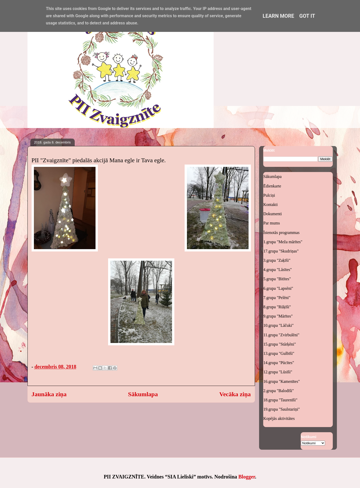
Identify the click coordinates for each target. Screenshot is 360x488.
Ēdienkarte (272, 186)
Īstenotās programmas (281, 232)
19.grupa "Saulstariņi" (281, 409)
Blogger (246, 477)
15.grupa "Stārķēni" (279, 344)
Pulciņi (269, 195)
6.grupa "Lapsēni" (278, 288)
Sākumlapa (143, 394)
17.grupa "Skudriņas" (281, 251)
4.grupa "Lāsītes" (277, 269)
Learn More (278, 16)
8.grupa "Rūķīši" (277, 307)
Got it (307, 16)
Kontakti (270, 204)
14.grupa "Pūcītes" (278, 362)
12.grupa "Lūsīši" (277, 372)
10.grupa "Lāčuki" (278, 325)
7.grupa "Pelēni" (276, 297)
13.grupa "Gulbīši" (279, 353)
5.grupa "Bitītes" (277, 279)
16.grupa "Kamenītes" (281, 381)
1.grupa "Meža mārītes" (282, 242)
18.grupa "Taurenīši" (280, 400)
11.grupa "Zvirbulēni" (281, 335)
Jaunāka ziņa (49, 394)
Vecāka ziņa (235, 394)
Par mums (271, 223)
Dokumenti (272, 214)
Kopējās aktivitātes (279, 418)
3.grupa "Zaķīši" (276, 260)
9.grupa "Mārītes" (278, 316)
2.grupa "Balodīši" (278, 390)
